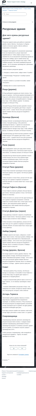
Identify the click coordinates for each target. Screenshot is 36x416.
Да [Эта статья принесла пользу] (13, 348)
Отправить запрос (24, 354)
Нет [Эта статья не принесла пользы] (22, 348)
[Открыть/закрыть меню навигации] (31, 3)
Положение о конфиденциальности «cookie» (23, 372)
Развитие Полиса (13, 10)
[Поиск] (15, 14)
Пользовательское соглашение (11, 372)
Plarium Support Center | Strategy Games (12, 8)
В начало (6, 360)
